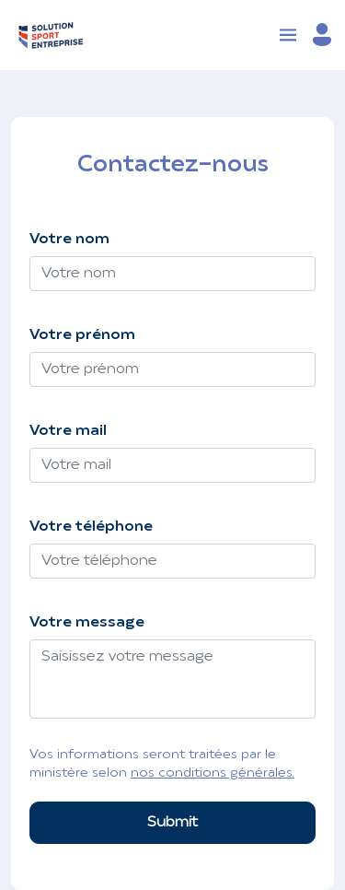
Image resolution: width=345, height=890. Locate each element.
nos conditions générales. (212, 773)
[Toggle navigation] (288, 35)
